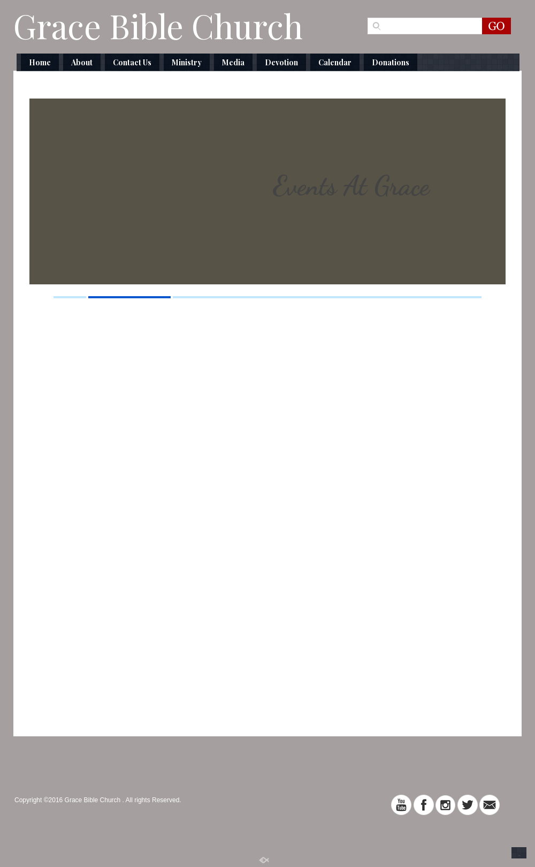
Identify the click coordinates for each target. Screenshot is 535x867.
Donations (390, 62)
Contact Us (132, 62)
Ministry (187, 62)
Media (233, 62)
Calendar (334, 62)
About (82, 62)
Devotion (281, 62)
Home (40, 62)
